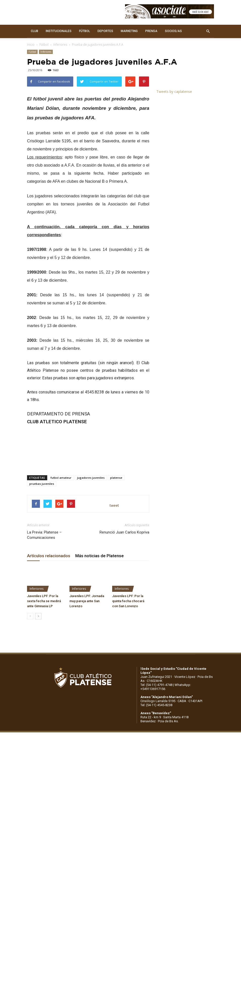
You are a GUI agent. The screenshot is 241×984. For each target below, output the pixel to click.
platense (116, 478)
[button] (208, 31)
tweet (114, 505)
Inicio (31, 44)
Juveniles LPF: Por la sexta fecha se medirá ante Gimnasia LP (44, 601)
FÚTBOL (84, 31)
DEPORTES (105, 31)
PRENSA (151, 31)
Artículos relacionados (48, 555)
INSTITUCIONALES (58, 31)
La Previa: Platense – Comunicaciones (44, 535)
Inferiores (60, 44)
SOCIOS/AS (173, 31)
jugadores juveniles (91, 478)
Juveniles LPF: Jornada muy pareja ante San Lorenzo (86, 601)
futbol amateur (61, 478)
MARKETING (129, 31)
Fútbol (44, 44)
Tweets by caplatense (174, 91)
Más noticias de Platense (99, 555)
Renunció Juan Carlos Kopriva (124, 532)
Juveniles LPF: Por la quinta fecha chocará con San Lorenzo (128, 601)
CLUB (34, 31)
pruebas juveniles (41, 484)
